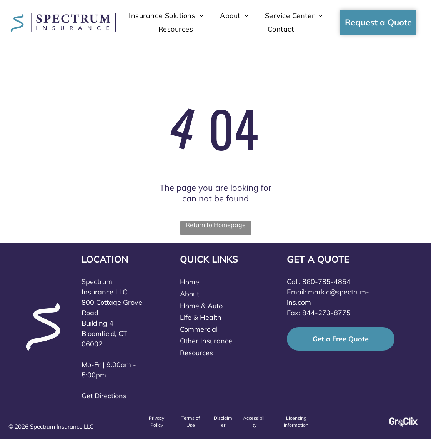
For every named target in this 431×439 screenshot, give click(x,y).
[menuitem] (166, 15)
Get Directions (104, 395)
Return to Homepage (216, 225)
